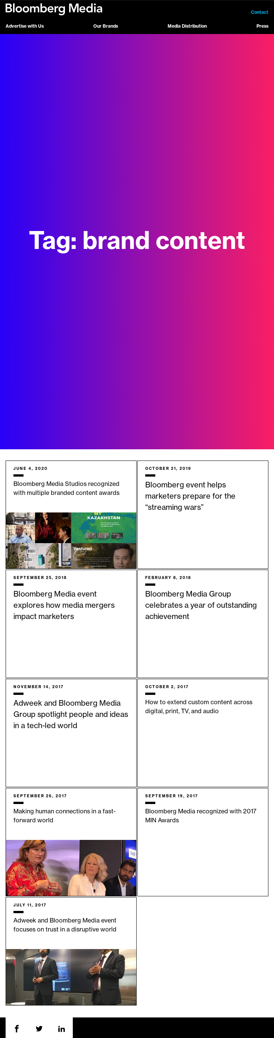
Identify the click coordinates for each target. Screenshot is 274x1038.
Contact (259, 12)
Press (262, 26)
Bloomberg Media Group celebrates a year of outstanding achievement (201, 605)
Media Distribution (187, 26)
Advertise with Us (25, 26)
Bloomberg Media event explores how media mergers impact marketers (64, 605)
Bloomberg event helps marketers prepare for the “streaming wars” (190, 496)
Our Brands (105, 26)
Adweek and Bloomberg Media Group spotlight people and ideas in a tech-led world (70, 715)
